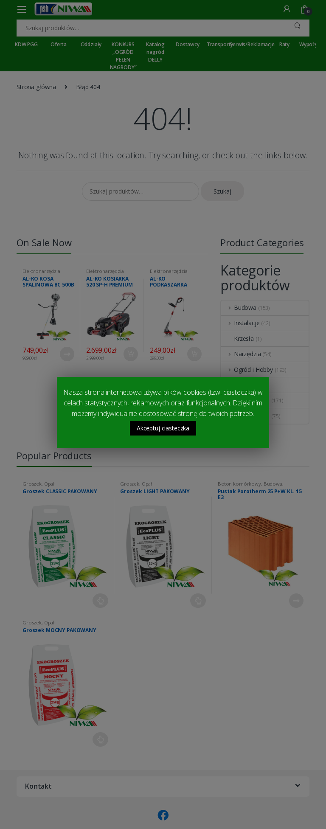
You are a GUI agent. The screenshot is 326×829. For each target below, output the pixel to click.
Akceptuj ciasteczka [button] (163, 428)
